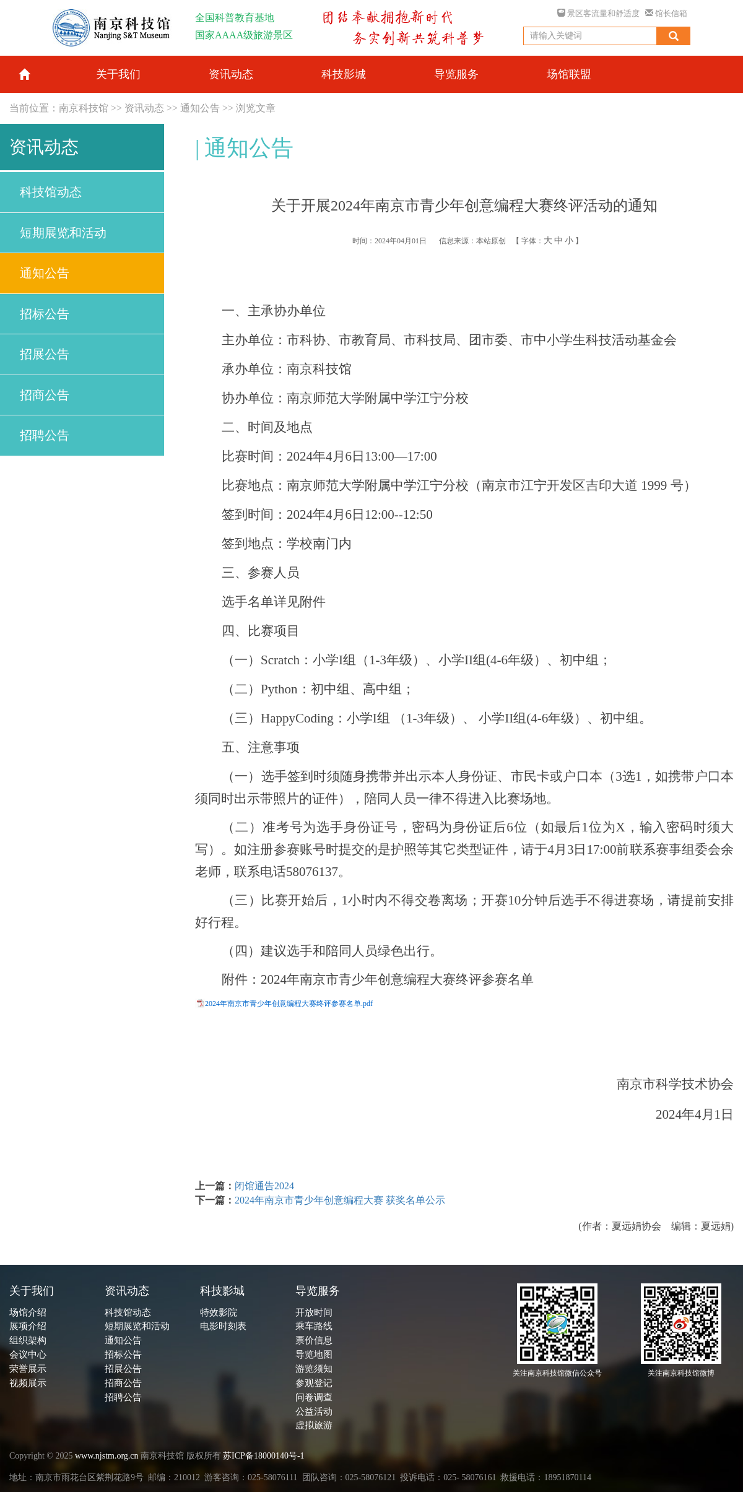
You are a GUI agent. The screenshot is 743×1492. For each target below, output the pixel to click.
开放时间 (313, 1312)
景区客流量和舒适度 (598, 13)
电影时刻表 (223, 1326)
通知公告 (200, 108)
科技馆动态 (51, 192)
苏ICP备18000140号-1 (263, 1455)
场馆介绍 (27, 1312)
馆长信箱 (666, 13)
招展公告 (44, 354)
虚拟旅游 (313, 1425)
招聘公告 (44, 435)
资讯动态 (144, 108)
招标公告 (44, 314)
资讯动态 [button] (231, 74)
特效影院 (218, 1312)
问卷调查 (313, 1397)
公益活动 (313, 1411)
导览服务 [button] (456, 74)
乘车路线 (313, 1326)
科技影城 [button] (343, 74)
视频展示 (27, 1383)
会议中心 (27, 1355)
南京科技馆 (83, 108)
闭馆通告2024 (264, 1186)
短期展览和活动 (63, 233)
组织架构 (27, 1340)
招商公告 (44, 395)
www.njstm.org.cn (107, 1455)
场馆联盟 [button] (569, 74)
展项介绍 (27, 1326)
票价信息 (313, 1340)
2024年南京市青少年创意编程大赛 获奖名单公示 (340, 1200)
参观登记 (313, 1383)
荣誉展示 (27, 1369)
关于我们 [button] (118, 74)
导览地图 (313, 1355)
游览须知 (313, 1369)
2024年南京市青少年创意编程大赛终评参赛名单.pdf (289, 1003)
